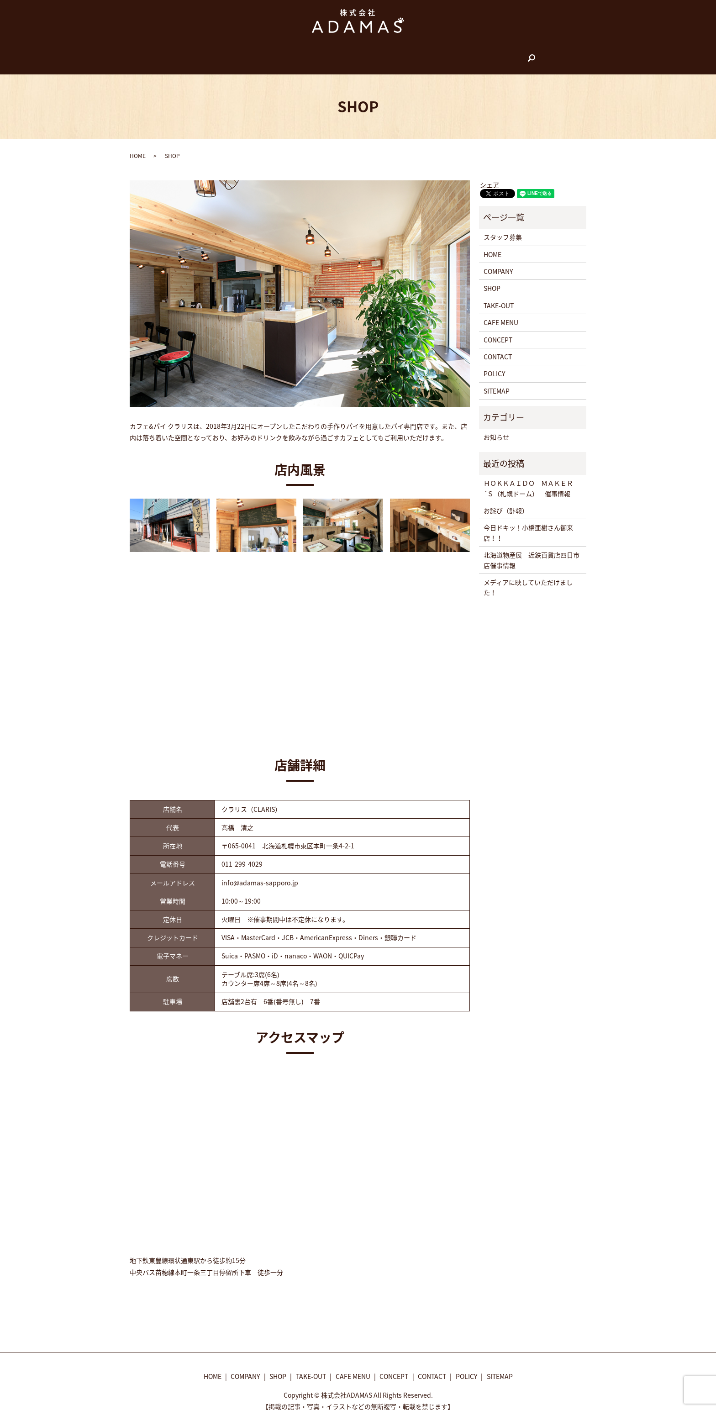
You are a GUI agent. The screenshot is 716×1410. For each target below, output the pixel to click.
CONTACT (455, 53)
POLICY (494, 364)
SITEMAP (497, 382)
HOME (231, 53)
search (487, 54)
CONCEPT (416, 53)
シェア (489, 175)
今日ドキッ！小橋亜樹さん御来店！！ (528, 523)
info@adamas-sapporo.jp (259, 874)
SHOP (298, 53)
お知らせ (496, 428)
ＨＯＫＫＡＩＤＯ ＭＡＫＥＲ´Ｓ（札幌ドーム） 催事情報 (528, 479)
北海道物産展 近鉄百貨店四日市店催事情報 (531, 551)
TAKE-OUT (332, 53)
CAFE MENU (375, 53)
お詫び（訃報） (506, 501)
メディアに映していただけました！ (528, 578)
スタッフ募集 (503, 228)
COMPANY (265, 53)
